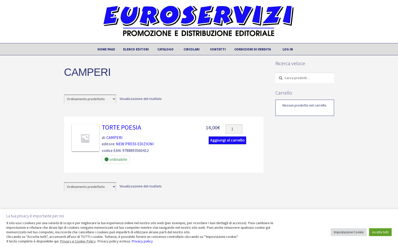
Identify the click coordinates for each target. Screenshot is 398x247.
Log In (288, 49)
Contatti (218, 49)
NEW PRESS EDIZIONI (135, 143)
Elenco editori (136, 49)
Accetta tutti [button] (380, 232)
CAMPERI (114, 137)
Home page (106, 49)
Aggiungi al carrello (227, 140)
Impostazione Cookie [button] (348, 232)
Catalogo (165, 49)
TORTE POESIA (121, 127)
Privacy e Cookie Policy (78, 241)
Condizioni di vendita (252, 49)
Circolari (192, 49)
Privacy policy (142, 241)
